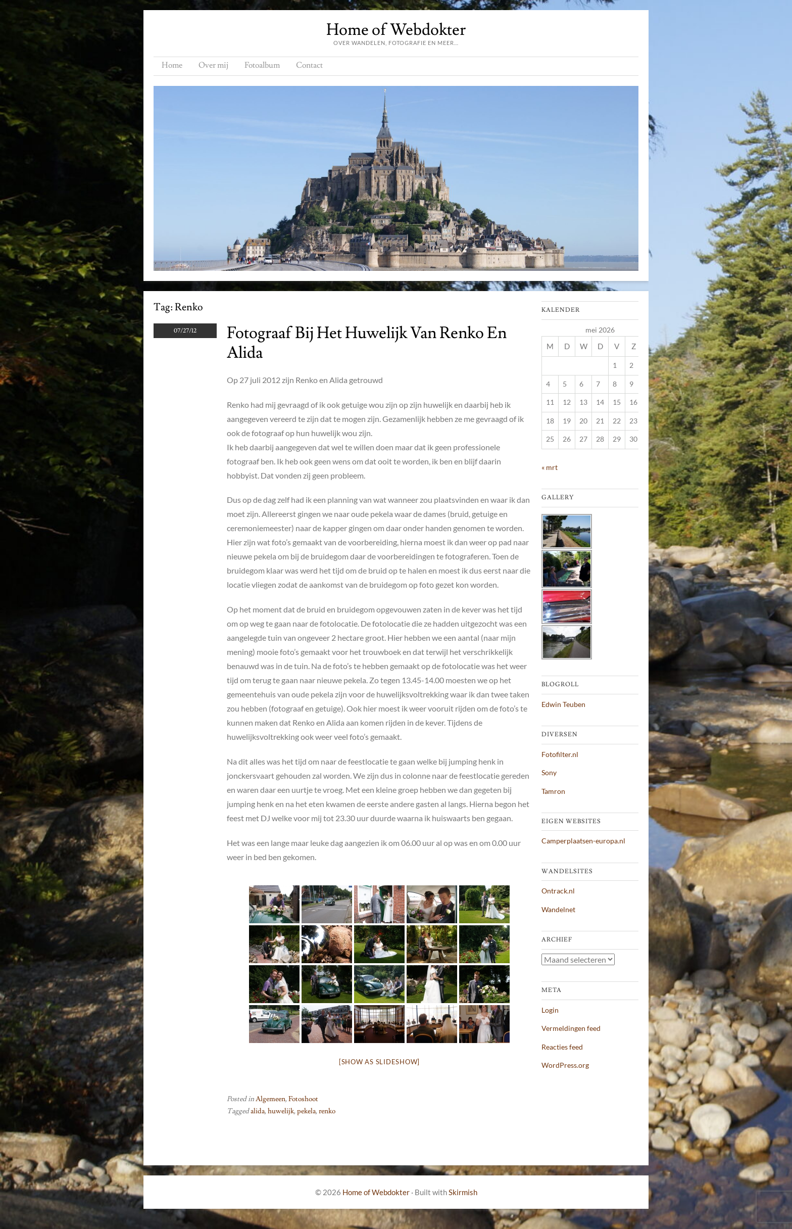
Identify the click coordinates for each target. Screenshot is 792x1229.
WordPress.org (565, 1065)
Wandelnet (558, 909)
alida (258, 1111)
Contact (309, 65)
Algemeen (270, 1099)
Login (550, 1010)
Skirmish (463, 1192)
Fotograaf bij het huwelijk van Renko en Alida (367, 342)
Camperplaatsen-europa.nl (583, 840)
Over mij (213, 65)
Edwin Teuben (563, 704)
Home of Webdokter (396, 29)
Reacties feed (562, 1047)
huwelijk (281, 1111)
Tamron (553, 791)
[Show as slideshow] (379, 1062)
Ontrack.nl (558, 890)
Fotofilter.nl (559, 754)
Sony (549, 772)
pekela (306, 1111)
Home (172, 65)
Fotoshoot (303, 1099)
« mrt (549, 467)
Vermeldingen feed (571, 1028)
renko (327, 1111)
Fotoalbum (262, 65)
